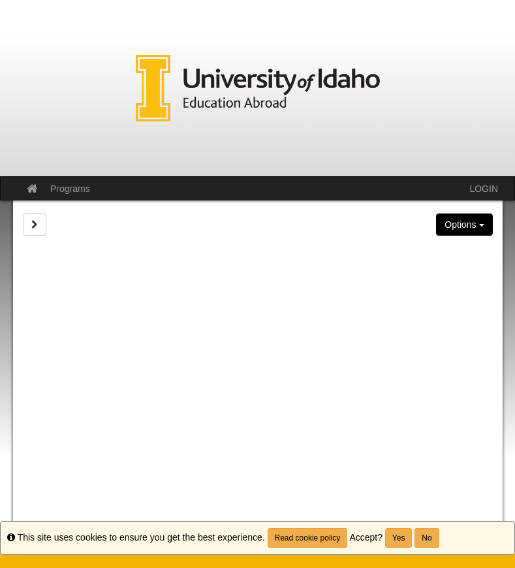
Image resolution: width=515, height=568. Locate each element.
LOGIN (483, 188)
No (426, 538)
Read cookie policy (308, 538)
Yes (398, 538)
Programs (70, 188)
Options (464, 224)
